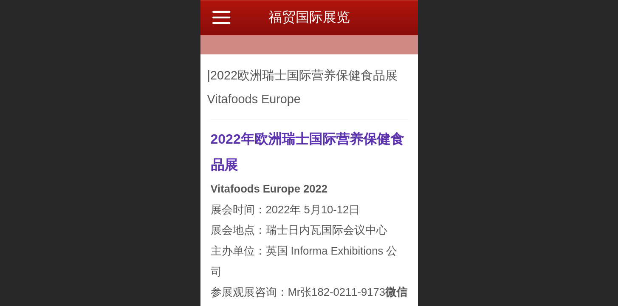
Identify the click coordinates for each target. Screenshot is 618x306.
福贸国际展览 (309, 17)
